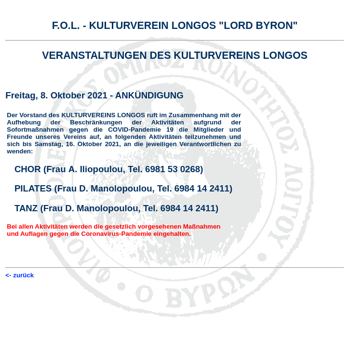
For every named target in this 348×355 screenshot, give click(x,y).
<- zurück (19, 275)
